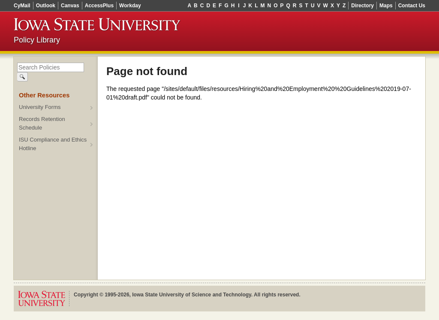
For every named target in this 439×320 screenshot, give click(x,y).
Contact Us (411, 6)
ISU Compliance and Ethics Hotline (53, 143)
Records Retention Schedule (42, 123)
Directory (362, 6)
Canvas (70, 6)
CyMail (22, 6)
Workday (130, 6)
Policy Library (37, 40)
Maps (386, 6)
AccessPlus (99, 6)
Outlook (45, 6)
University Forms (40, 107)
